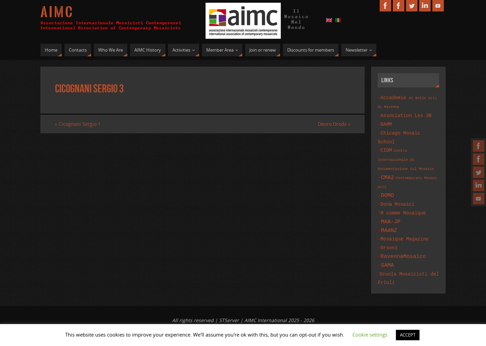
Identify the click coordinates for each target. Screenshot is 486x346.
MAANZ (389, 222)
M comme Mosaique (403, 206)
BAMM (386, 122)
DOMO (387, 190)
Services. (261, 321)
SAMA (387, 254)
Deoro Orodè (334, 124)
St (244, 321)
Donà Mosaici (398, 198)
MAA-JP (391, 214)
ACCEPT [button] (407, 335)
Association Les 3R (406, 114)
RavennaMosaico (403, 246)
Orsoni (389, 238)
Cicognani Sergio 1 (78, 124)
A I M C (56, 12)
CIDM (406, 155)
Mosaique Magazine (405, 230)
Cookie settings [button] (369, 334)
